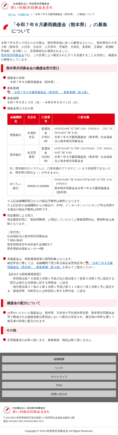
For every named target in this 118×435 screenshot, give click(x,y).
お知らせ (24, 14)
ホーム (12, 14)
